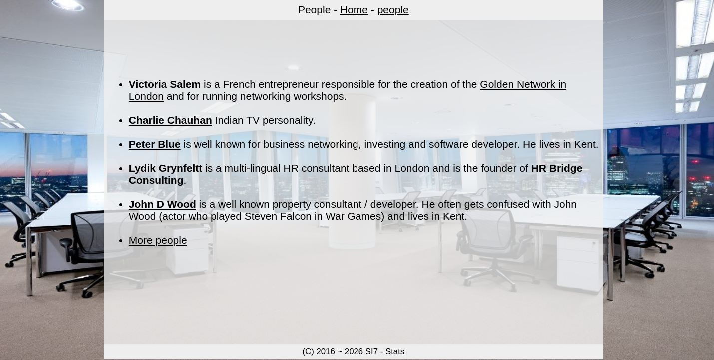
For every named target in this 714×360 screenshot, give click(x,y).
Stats (394, 351)
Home (354, 10)
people (393, 10)
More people (158, 240)
